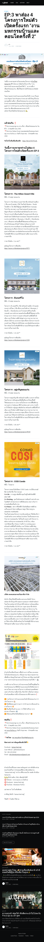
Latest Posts (14, 935)
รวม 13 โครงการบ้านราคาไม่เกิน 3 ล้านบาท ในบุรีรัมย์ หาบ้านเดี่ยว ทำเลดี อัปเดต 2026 (21, 825)
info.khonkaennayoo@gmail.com (19, 754)
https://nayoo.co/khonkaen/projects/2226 (17, 340)
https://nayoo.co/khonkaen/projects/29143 (17, 432)
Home (12, 2)
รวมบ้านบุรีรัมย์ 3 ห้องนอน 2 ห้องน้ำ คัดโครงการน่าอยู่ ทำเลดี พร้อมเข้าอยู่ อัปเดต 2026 (20, 834)
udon (6, 926)
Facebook (21, 935)
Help (28, 2)
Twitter (27, 935)
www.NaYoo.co (11, 730)
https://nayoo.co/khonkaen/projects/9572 (17, 248)
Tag (17, 2)
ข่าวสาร (6, 11)
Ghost (31, 935)
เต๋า (9, 44)
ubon (6, 883)
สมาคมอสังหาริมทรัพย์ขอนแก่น (22, 737)
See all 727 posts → (8, 842)
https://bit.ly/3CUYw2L (29, 141)
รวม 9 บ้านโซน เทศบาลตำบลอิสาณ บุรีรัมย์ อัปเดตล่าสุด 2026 (20, 817)
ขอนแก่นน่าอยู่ (16, 747)
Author (22, 2)
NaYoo (20, 933)
